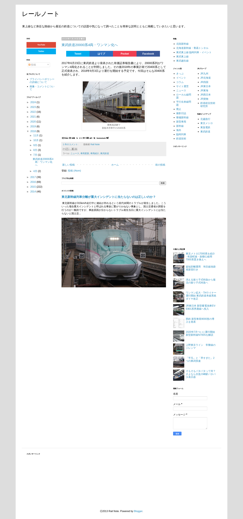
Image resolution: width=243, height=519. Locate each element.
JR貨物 (204, 99)
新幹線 (180, 126)
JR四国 (204, 82)
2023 (33, 107)
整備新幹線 (182, 117)
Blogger (138, 511)
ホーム (115, 164)
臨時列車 (181, 134)
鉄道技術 (181, 138)
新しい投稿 (68, 164)
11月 (36, 135)
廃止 (178, 109)
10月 (36, 140)
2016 (33, 182)
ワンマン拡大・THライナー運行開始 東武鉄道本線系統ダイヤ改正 (201, 295)
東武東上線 (182, 56)
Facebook (148, 53)
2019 (33, 126)
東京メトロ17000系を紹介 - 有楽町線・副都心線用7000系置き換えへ (200, 256)
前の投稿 (160, 164)
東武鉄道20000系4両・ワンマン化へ (90, 45)
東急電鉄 (205, 127)
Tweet (77, 53)
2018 (33, 131)
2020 (33, 121)
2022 (33, 112)
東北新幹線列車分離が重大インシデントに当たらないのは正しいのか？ (109, 196)
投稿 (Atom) (74, 170)
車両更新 (84, 153)
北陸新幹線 (182, 43)
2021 (33, 116)
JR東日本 (205, 86)
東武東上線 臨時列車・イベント (194, 52)
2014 (33, 191)
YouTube (41, 45)
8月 (35, 150)
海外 (178, 130)
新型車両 (181, 121)
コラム (180, 82)
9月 (35, 145)
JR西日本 (205, 94)
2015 (33, 186)
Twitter (41, 51)
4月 (35, 171)
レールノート (41, 13)
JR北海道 (205, 77)
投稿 (32, 64)
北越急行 (205, 119)
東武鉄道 (104, 153)
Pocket (125, 53)
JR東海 (204, 90)
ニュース (75, 153)
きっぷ (180, 73)
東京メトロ (206, 123)
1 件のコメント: (71, 144)
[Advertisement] (196, 195)
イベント (181, 77)
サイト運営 (182, 86)
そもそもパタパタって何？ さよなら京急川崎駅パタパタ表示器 (202, 374)
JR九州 (204, 73)
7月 (35, 155)
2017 (33, 177)
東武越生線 (182, 60)
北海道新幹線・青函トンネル (192, 48)
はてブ (101, 53)
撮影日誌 (181, 113)
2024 (33, 102)
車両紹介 (94, 153)
